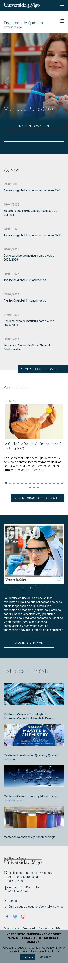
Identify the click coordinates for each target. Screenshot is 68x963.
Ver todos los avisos (43, 369)
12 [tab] (50, 483)
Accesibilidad (11, 928)
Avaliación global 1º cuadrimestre (25, 300)
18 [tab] (38, 487)
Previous (7, 81)
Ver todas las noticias (37, 498)
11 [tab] (46, 483)
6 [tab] (26, 483)
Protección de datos (50, 928)
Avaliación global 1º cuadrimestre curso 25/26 (33, 235)
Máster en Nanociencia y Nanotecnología (29, 837)
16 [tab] (30, 487)
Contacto (14, 901)
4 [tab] (18, 483)
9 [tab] (38, 483)
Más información (29, 643)
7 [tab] (30, 483)
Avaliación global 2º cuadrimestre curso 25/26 (33, 190)
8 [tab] (34, 483)
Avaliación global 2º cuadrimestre (25, 280)
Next (61, 81)
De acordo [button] (27, 957)
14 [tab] (58, 483)
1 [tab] (6, 483)
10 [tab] (42, 483)
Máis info (45, 957)
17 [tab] (34, 487)
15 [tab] (62, 483)
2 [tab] (10, 483)
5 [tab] (22, 483)
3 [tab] (14, 483)
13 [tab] (54, 483)
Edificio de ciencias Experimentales (30, 873)
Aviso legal (29, 928)
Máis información (34, 126)
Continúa (38, 470)
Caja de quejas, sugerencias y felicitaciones (35, 906)
